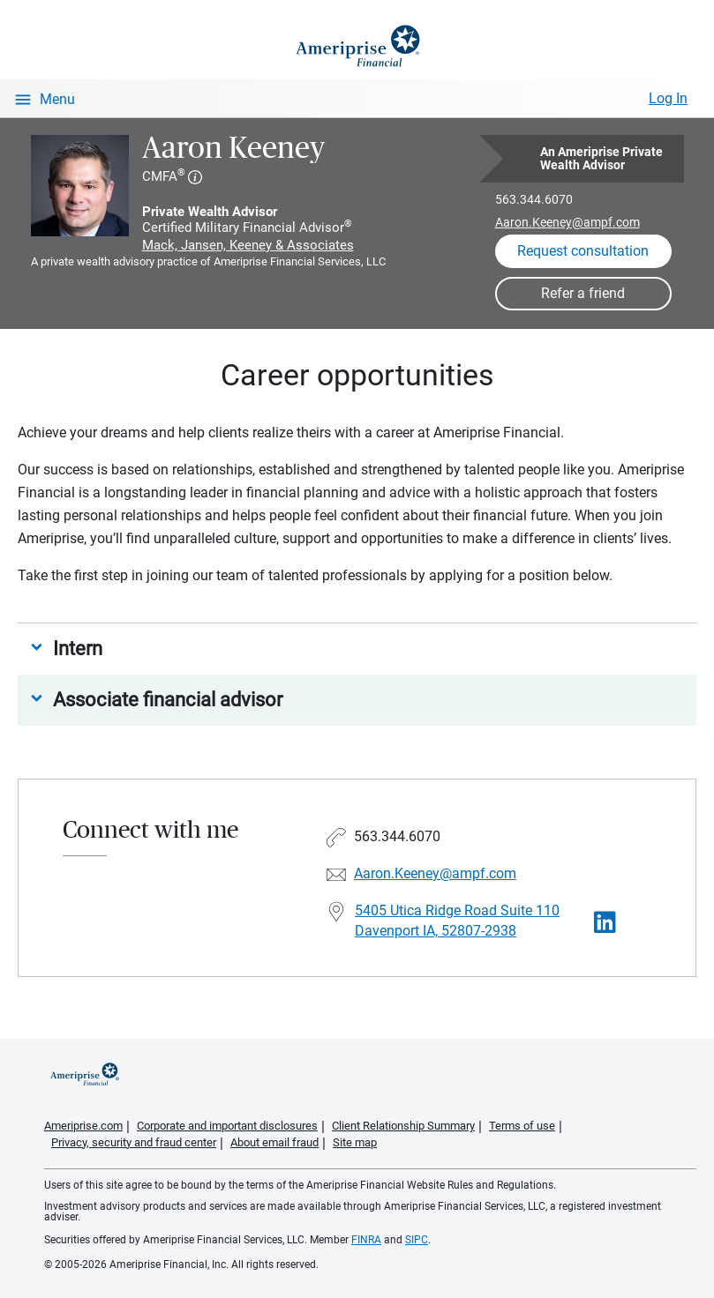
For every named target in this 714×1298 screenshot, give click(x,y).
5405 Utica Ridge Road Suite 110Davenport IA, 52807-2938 (457, 920)
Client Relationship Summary (403, 1125)
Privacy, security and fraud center (133, 1142)
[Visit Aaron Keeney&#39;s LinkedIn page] (605, 922)
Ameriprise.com (83, 1125)
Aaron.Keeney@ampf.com (567, 222)
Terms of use (522, 1125)
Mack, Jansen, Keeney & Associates (248, 245)
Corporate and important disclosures (227, 1125)
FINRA (366, 1240)
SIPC (416, 1240)
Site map (355, 1142)
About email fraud (274, 1142)
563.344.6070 (534, 199)
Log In (668, 98)
